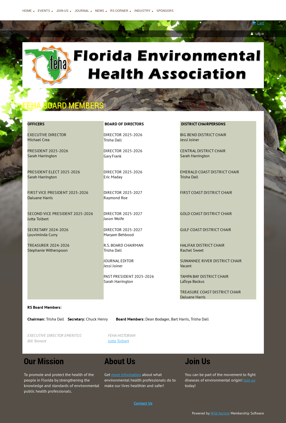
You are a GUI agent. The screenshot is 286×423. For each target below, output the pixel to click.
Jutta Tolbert (118, 340)
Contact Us (143, 403)
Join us (249, 380)
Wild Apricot (220, 413)
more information (126, 374)
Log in (260, 34)
